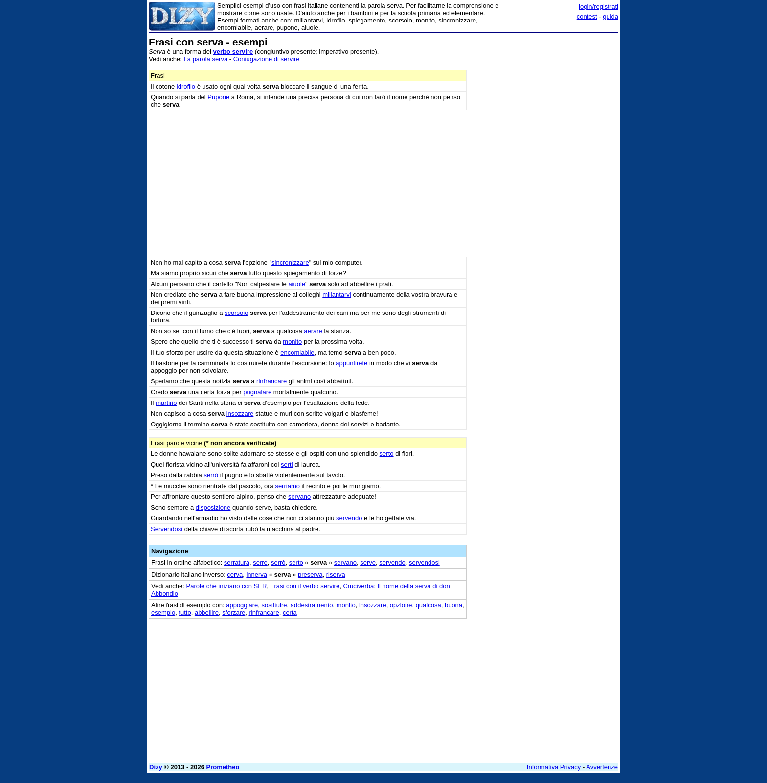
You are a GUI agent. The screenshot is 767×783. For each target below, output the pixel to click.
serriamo (287, 486)
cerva (235, 574)
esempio (163, 612)
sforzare (233, 612)
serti (287, 464)
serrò (210, 475)
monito (292, 341)
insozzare (240, 413)
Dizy (155, 767)
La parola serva (206, 59)
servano (299, 496)
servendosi (424, 562)
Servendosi (166, 529)
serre (260, 562)
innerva (256, 574)
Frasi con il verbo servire (305, 586)
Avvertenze (602, 767)
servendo (349, 518)
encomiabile (297, 352)
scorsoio (236, 312)
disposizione (213, 507)
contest (587, 16)
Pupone (218, 97)
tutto (185, 612)
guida (610, 16)
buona (453, 605)
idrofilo (186, 86)
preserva (310, 574)
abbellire (207, 612)
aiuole (296, 284)
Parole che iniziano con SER (226, 586)
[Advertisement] (545, 183)
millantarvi (336, 294)
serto (387, 453)
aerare (313, 331)
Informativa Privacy (554, 767)
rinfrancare (271, 381)
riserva (335, 574)
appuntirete (351, 363)
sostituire (274, 605)
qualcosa (428, 605)
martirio (166, 402)
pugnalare (257, 392)
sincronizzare (290, 262)
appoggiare (242, 605)
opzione (401, 605)
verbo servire (233, 51)
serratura (236, 562)
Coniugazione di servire (266, 59)
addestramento (312, 605)
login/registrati (598, 6)
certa (290, 612)
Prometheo (223, 767)
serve (368, 562)
